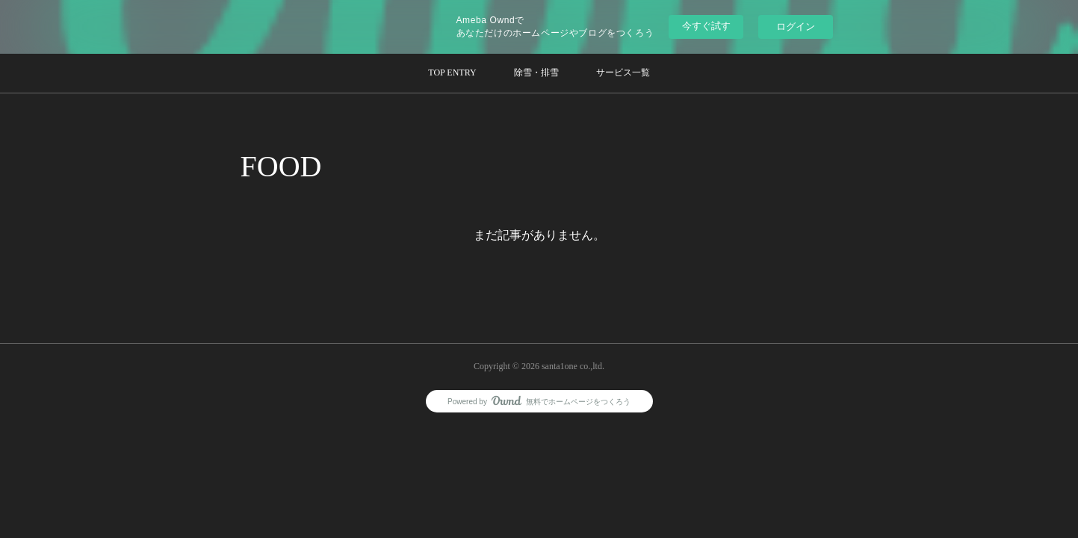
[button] (452, 73)
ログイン (795, 26)
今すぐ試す (706, 25)
